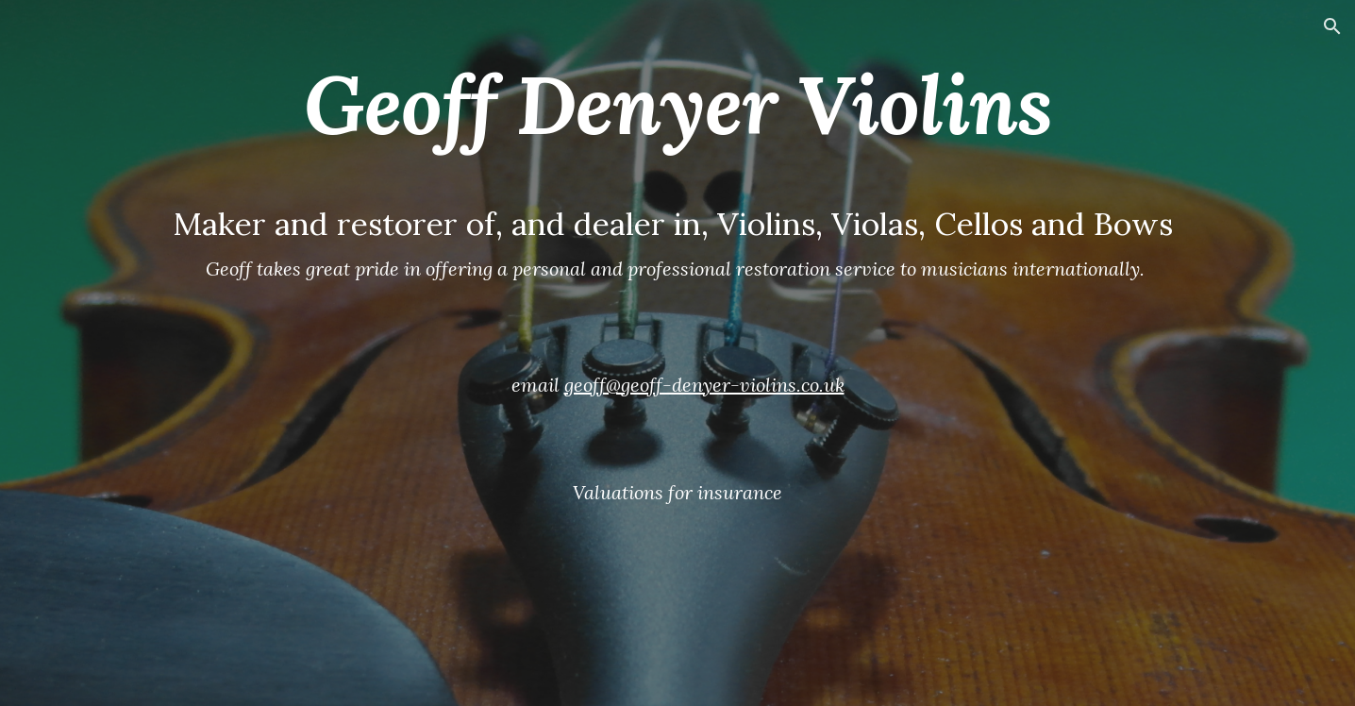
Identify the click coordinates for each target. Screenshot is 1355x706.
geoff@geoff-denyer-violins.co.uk (704, 384)
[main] (677, 353)
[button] (1332, 26)
